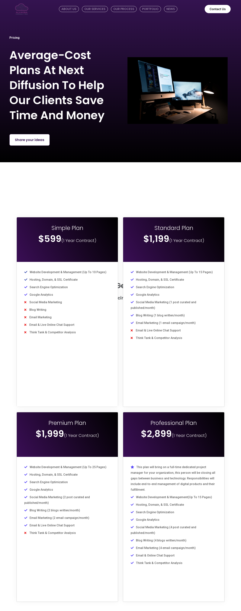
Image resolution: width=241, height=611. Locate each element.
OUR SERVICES (94, 9)
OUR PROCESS (123, 9)
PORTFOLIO (150, 9)
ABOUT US (68, 9)
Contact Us (218, 9)
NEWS (170, 9)
